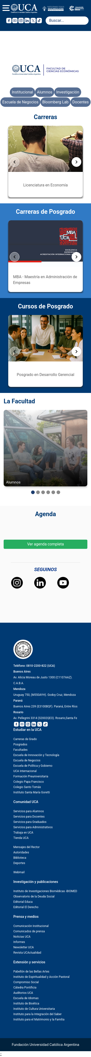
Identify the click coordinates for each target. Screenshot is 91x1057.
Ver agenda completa (45, 544)
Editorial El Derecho (25, 907)
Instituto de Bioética (26, 1003)
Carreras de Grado (25, 739)
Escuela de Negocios (20, 102)
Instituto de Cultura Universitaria (34, 1009)
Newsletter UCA (23, 947)
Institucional (22, 92)
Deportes (19, 863)
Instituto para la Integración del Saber (37, 1014)
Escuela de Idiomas (26, 998)
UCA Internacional (25, 771)
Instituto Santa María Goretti (31, 792)
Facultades (20, 749)
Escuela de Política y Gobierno (32, 765)
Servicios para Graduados (29, 822)
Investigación (67, 92)
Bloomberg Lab (55, 102)
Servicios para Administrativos (33, 827)
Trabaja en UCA (23, 832)
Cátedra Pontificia (24, 987)
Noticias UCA (22, 936)
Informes (19, 942)
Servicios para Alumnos (28, 811)
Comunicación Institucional (31, 926)
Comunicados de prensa (29, 931)
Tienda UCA (21, 838)
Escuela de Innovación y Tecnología (36, 755)
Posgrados (20, 744)
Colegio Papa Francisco (28, 781)
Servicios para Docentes (29, 816)
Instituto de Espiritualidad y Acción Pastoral (41, 977)
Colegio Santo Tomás (27, 787)
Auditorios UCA (23, 993)
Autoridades (21, 852)
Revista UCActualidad (27, 952)
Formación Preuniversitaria (30, 776)
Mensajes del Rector (26, 847)
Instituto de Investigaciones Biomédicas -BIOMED (45, 891)
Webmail (19, 872)
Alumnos (44, 92)
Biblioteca (19, 857)
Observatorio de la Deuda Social (34, 896)
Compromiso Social (26, 982)
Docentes (80, 102)
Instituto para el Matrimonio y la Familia (38, 1019)
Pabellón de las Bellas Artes (31, 971)
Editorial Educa (23, 902)
